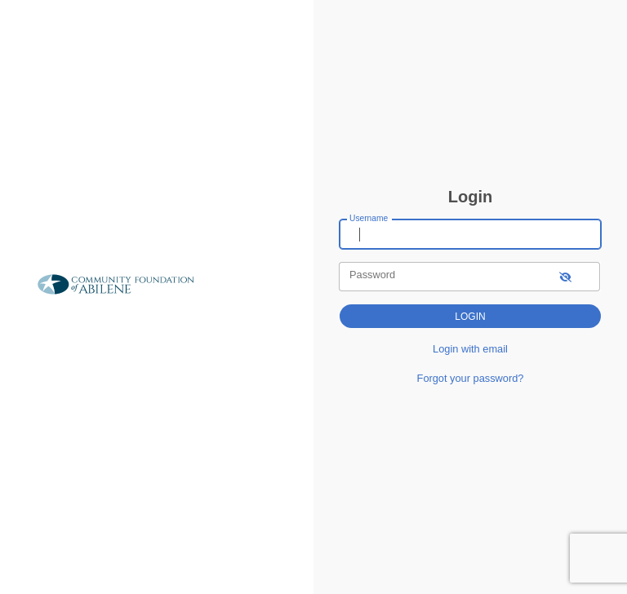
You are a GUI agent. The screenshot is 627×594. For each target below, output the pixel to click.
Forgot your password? (470, 378)
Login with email (470, 349)
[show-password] (565, 276)
